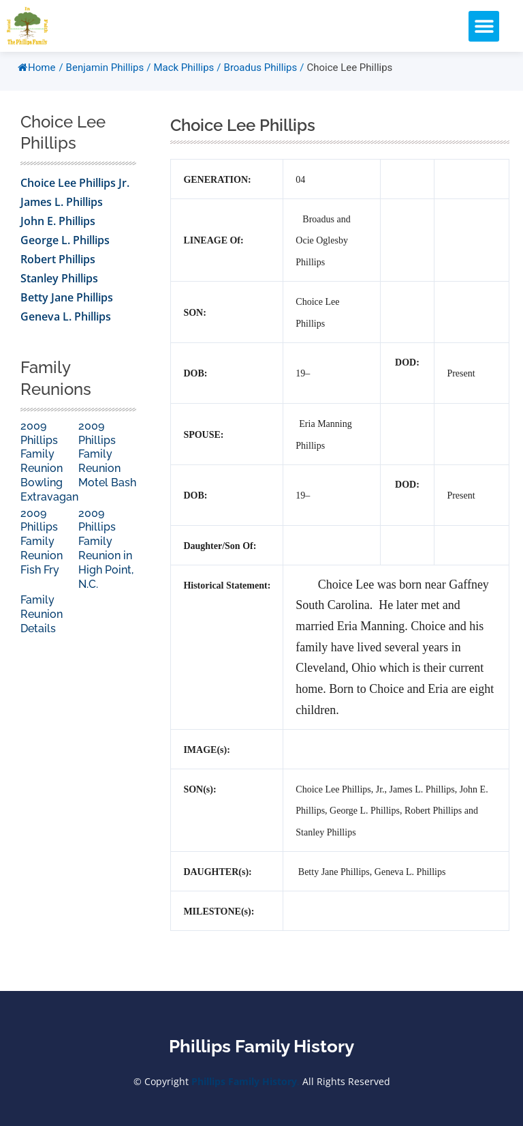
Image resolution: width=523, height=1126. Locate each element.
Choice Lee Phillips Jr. (74, 190)
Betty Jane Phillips (66, 304)
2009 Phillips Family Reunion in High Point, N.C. (105, 556)
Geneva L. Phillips (65, 323)
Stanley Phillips (59, 285)
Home (36, 75)
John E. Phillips (57, 228)
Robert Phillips (57, 266)
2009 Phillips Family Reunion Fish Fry (41, 549)
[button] (484, 26)
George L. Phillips (65, 247)
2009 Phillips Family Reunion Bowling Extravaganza (55, 469)
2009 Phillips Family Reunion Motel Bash (107, 462)
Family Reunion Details (41, 621)
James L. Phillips (61, 209)
